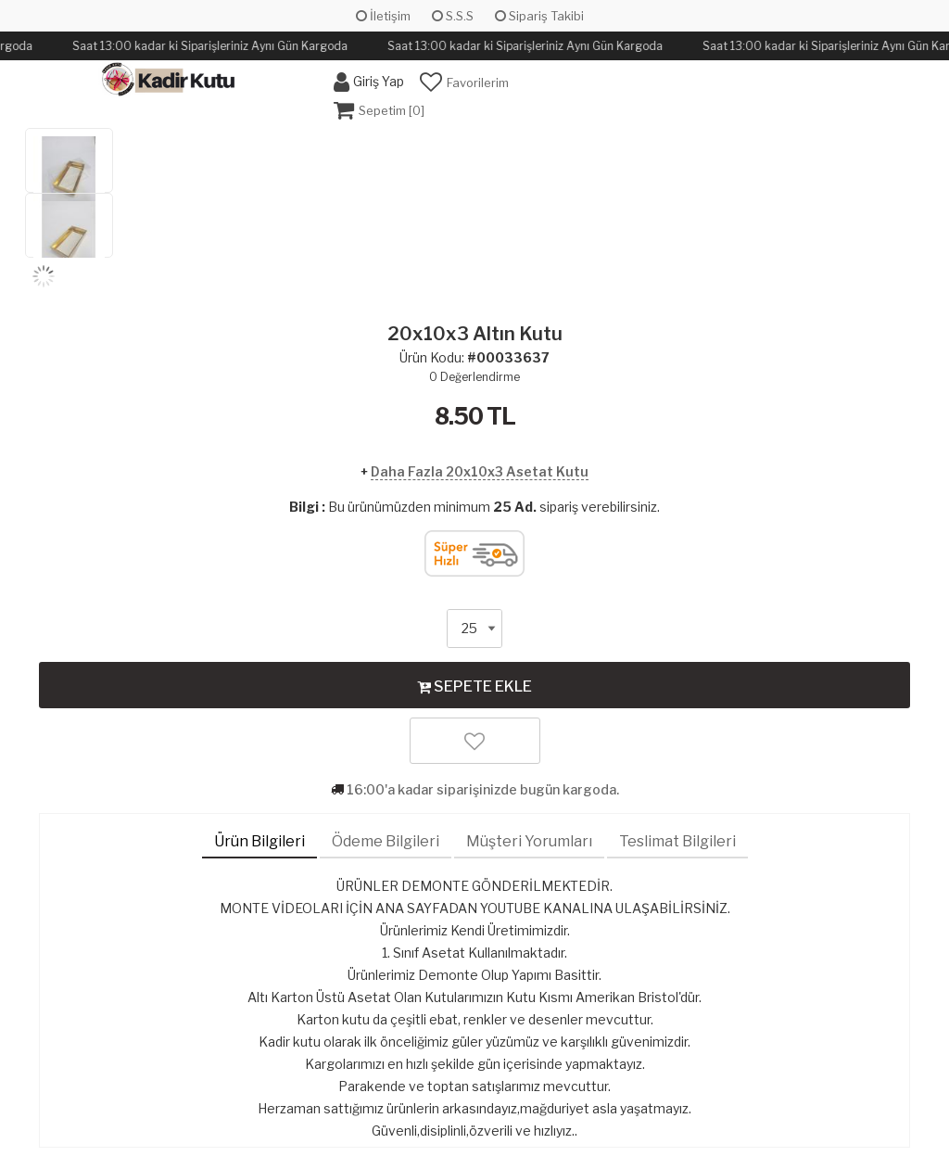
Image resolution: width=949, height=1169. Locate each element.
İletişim (383, 15)
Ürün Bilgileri (259, 841)
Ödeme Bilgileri (385, 841)
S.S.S (453, 15)
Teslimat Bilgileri (677, 841)
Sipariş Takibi (539, 15)
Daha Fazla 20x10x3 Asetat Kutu (479, 471)
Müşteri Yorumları (529, 841)
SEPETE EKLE (474, 686)
